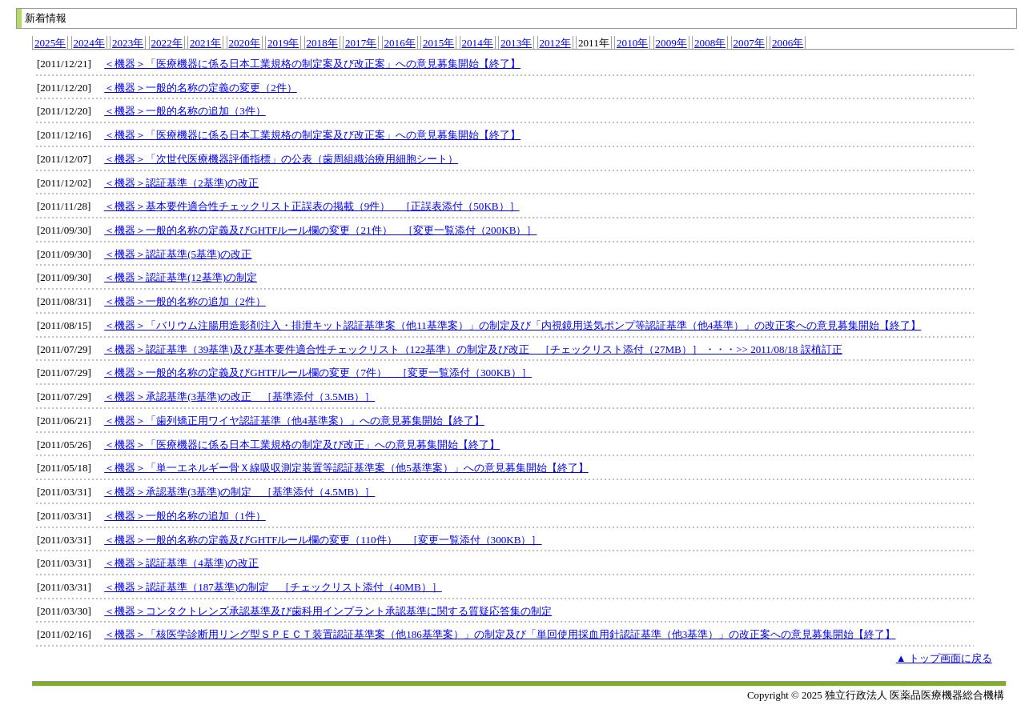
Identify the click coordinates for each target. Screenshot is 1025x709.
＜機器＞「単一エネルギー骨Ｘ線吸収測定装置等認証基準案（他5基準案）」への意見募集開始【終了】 (346, 468)
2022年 (167, 43)
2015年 (438, 43)
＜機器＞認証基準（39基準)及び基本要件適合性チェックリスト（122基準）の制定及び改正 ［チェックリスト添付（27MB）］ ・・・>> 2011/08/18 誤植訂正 (473, 349)
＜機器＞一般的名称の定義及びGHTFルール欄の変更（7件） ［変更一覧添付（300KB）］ (318, 373)
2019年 (283, 43)
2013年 (516, 43)
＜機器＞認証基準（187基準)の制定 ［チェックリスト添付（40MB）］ (273, 587)
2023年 (127, 43)
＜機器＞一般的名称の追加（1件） (185, 516)
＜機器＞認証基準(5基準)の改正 (177, 254)
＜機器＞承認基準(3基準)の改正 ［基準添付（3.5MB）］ (239, 397)
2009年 (671, 43)
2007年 (749, 43)
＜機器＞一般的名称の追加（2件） (185, 301)
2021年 (205, 43)
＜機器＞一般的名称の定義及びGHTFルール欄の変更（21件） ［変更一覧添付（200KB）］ (320, 230)
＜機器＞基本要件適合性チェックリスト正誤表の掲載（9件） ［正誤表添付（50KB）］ (312, 206)
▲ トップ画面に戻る (944, 658)
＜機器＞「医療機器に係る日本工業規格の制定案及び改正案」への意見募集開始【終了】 (312, 64)
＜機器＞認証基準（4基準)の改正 (181, 563)
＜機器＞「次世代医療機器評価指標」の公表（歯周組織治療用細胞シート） (281, 159)
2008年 (710, 43)
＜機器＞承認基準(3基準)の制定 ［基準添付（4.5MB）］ (239, 492)
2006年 (787, 43)
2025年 (50, 43)
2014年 (477, 43)
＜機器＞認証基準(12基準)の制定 (180, 277)
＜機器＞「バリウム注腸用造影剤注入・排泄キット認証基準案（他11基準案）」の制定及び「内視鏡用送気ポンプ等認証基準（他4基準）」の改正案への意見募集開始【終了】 (512, 325)
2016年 (400, 43)
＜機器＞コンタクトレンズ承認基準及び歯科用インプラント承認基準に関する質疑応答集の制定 (328, 611)
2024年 (89, 43)
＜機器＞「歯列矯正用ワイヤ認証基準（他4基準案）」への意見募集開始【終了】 (294, 421)
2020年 (244, 43)
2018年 (322, 43)
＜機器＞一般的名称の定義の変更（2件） (200, 88)
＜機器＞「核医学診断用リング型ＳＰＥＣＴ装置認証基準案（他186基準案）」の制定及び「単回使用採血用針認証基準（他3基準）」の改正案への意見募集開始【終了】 (499, 634)
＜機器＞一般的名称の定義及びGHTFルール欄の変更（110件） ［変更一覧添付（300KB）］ (322, 540)
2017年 (360, 43)
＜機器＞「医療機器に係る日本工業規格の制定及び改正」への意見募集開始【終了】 (302, 445)
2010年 (632, 43)
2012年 (555, 43)
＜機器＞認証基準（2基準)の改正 (181, 183)
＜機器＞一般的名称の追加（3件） (185, 111)
